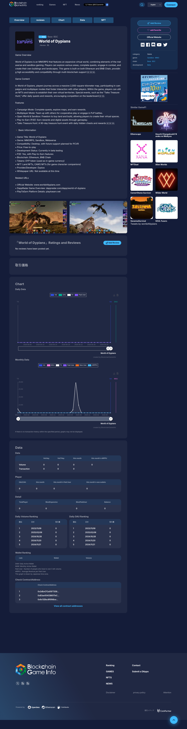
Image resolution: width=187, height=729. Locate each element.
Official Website (154, 37)
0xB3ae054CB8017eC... (48, 595)
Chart (61, 20)
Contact (136, 665)
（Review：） (44, 45)
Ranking (110, 665)
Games (52, 4)
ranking (39, 4)
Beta (149, 65)
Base (149, 61)
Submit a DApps (140, 671)
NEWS (109, 683)
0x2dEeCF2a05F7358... (48, 591)
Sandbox (150, 58)
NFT (65, 4)
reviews (40, 20)
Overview (19, 20)
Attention (167, 692)
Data (82, 20)
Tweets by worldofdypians (144, 223)
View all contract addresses (68, 606)
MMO (157, 58)
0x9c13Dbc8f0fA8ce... (48, 599)
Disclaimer (110, 692)
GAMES (110, 671)
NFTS (109, 677)
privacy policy (139, 692)
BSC (153, 61)
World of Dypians (54, 41)
